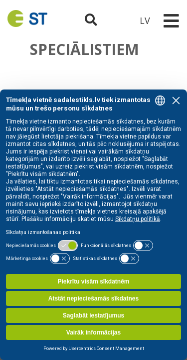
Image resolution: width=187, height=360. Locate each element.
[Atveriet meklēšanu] (91, 21)
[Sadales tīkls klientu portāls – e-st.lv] (117, 20)
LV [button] (145, 20)
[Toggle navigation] (171, 21)
